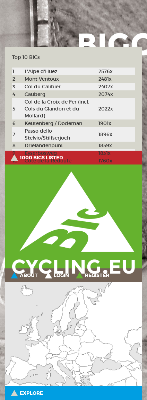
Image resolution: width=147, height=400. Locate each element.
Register (97, 275)
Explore (31, 393)
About (29, 275)
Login (61, 275)
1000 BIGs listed (41, 157)
